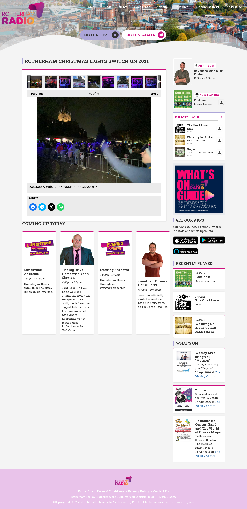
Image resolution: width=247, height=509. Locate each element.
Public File (85, 491)
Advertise (235, 7)
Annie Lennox (204, 331)
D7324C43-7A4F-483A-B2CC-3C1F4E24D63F (137, 82)
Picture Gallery (209, 7)
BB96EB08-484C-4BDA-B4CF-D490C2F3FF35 (36, 82)
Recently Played (198, 117)
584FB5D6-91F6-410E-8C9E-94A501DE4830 (65, 82)
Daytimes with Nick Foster (208, 72)
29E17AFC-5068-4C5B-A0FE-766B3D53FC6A (108, 82)
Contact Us (161, 491)
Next (152, 92)
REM (198, 304)
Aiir (191, 502)
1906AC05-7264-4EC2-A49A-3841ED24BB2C (151, 82)
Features (185, 7)
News (130, 7)
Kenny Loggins (205, 281)
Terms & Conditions (110, 491)
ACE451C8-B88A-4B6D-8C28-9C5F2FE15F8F (79, 82)
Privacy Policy (138, 491)
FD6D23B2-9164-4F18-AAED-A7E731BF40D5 (123, 82)
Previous (35, 92)
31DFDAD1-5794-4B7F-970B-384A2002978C (51, 82)
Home (100, 7)
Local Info (148, 7)
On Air (115, 7)
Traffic (167, 7)
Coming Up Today (44, 224)
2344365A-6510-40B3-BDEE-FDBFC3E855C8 (94, 82)
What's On (187, 343)
